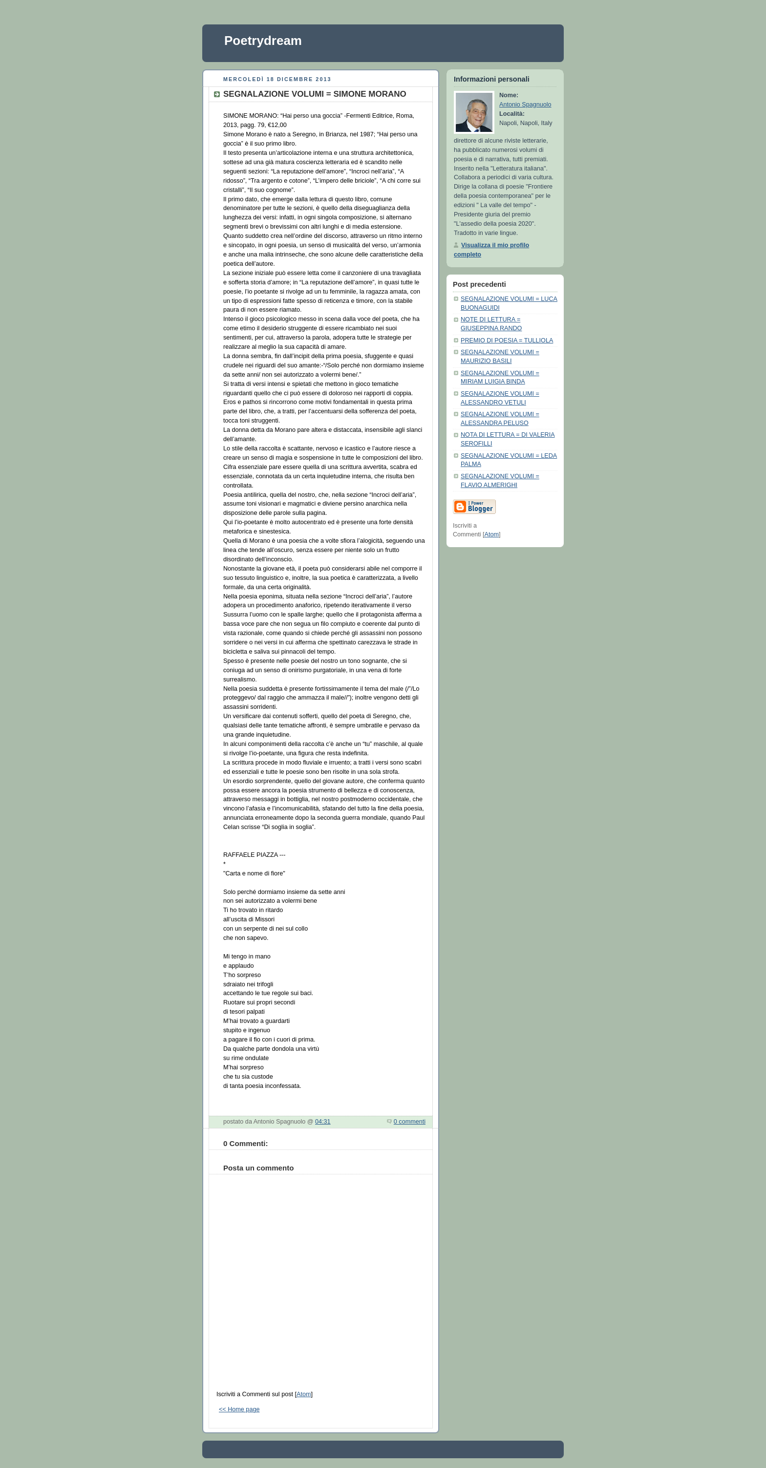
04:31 (323, 1121)
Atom (304, 1394)
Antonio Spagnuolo (525, 104)
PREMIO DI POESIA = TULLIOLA (507, 340)
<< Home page (239, 1409)
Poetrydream (263, 40)
